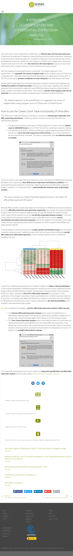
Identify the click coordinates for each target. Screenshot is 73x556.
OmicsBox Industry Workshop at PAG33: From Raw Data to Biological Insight (35, 448)
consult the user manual (41, 374)
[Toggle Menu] (2, 11)
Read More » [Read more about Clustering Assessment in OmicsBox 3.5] (8, 477)
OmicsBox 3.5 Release (13, 483)
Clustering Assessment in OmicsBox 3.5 (21, 475)
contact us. (56, 374)
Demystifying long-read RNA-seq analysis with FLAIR (26, 467)
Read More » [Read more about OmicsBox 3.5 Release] (8, 485)
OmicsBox (4, 308)
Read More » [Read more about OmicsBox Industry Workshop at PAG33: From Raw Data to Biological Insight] (8, 451)
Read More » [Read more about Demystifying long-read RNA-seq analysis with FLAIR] (8, 469)
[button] (33, 383)
